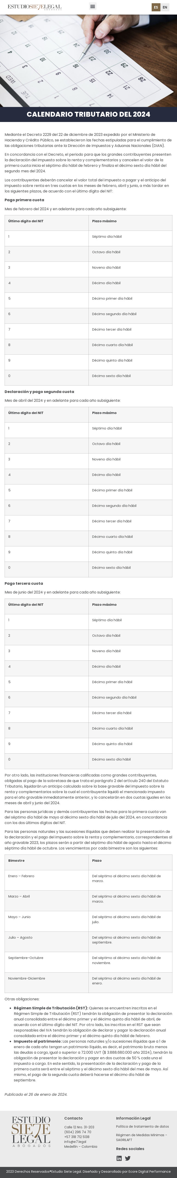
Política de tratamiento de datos (142, 1126)
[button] (93, 6)
